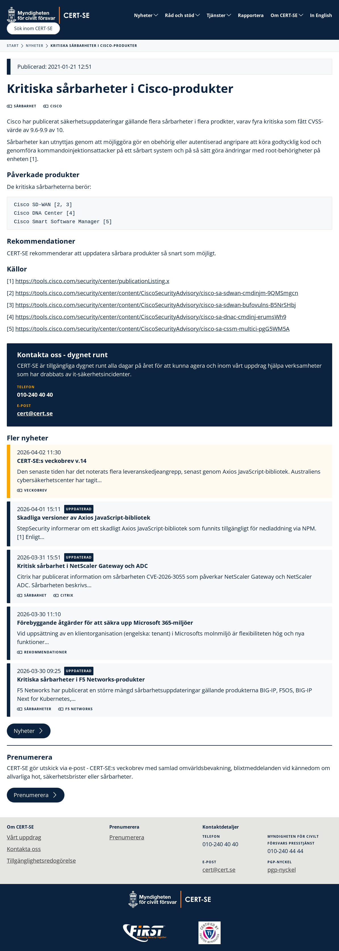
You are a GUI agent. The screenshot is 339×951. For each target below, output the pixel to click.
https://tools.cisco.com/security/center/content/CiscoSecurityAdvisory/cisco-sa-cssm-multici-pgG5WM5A (152, 329)
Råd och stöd (182, 15)
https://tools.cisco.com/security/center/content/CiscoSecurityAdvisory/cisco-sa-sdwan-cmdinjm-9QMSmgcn (156, 293)
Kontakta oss (24, 849)
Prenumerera (36, 795)
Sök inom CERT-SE (33, 28)
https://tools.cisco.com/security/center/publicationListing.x (92, 281)
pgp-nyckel (281, 869)
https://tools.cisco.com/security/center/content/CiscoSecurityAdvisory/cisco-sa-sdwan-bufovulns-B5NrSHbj (155, 305)
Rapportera (251, 15)
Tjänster (219, 15)
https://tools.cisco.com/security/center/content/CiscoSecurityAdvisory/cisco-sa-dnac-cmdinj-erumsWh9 (150, 317)
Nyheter (146, 15)
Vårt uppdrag (24, 837)
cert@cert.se (35, 413)
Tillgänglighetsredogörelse (41, 861)
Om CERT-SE (287, 15)
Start (13, 45)
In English (321, 15)
